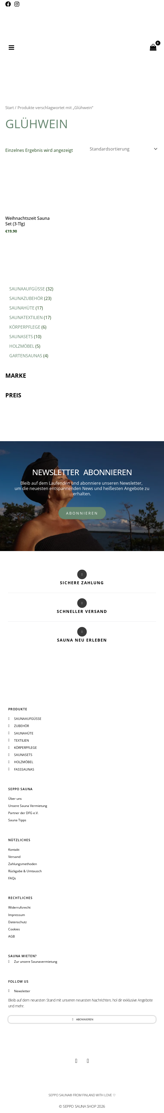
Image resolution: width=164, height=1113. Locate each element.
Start (9, 107)
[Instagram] (17, 4)
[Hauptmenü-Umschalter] (11, 47)
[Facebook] (8, 4)
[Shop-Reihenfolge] (123, 149)
